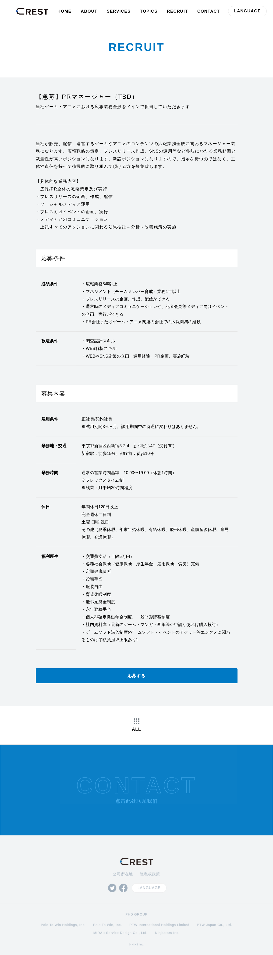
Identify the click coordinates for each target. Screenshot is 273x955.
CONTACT (208, 11)
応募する (137, 675)
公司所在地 (123, 873)
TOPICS (148, 11)
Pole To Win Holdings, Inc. (64, 923)
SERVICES (119, 11)
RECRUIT (177, 11)
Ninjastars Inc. (167, 931)
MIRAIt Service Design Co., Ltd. (121, 931)
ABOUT (89, 11)
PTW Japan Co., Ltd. (213, 923)
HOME (64, 11)
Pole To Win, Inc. (107, 923)
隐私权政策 (150, 873)
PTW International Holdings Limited (159, 923)
